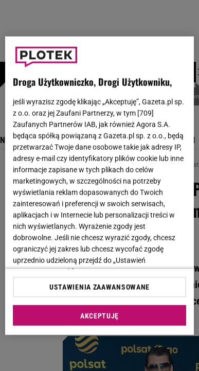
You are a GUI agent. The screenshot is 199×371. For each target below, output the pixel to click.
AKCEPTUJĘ (99, 316)
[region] (99, 185)
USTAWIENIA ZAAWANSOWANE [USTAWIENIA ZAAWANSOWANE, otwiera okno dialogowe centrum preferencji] (99, 287)
